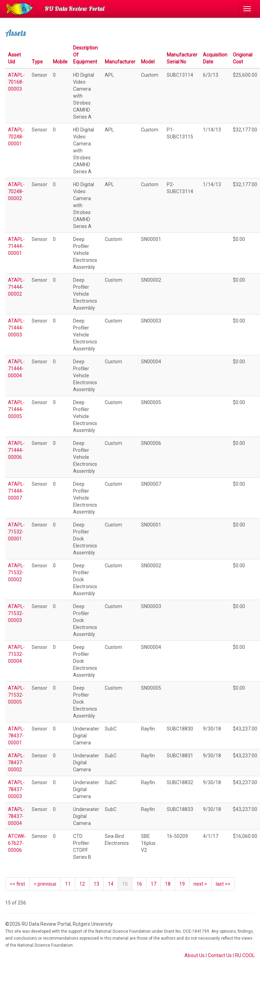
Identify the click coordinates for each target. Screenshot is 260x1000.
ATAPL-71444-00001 (16, 246)
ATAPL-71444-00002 (16, 287)
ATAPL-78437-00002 (16, 762)
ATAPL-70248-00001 (16, 136)
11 (68, 884)
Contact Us (220, 955)
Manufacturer (120, 62)
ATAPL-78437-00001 (16, 735)
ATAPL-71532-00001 (16, 531)
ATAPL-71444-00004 (16, 368)
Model (148, 62)
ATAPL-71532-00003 (16, 613)
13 (96, 884)
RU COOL (245, 955)
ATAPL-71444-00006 (16, 450)
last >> (223, 884)
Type (37, 62)
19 (182, 884)
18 (168, 884)
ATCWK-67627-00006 (17, 843)
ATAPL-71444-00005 (16, 409)
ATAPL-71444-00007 (16, 491)
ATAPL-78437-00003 (16, 789)
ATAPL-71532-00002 (16, 572)
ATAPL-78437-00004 (16, 816)
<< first (17, 884)
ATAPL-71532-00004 (16, 654)
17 (153, 884)
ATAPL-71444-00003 (16, 328)
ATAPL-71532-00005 (16, 695)
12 (82, 884)
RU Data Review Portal (74, 9)
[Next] (200, 884)
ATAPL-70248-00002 (16, 191)
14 (110, 884)
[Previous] (45, 884)
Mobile (60, 62)
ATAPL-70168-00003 (16, 82)
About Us (194, 955)
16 (139, 884)
